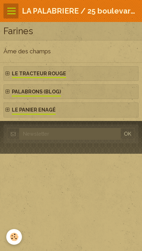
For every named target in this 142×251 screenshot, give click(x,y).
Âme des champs (27, 51)
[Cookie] (14, 237)
